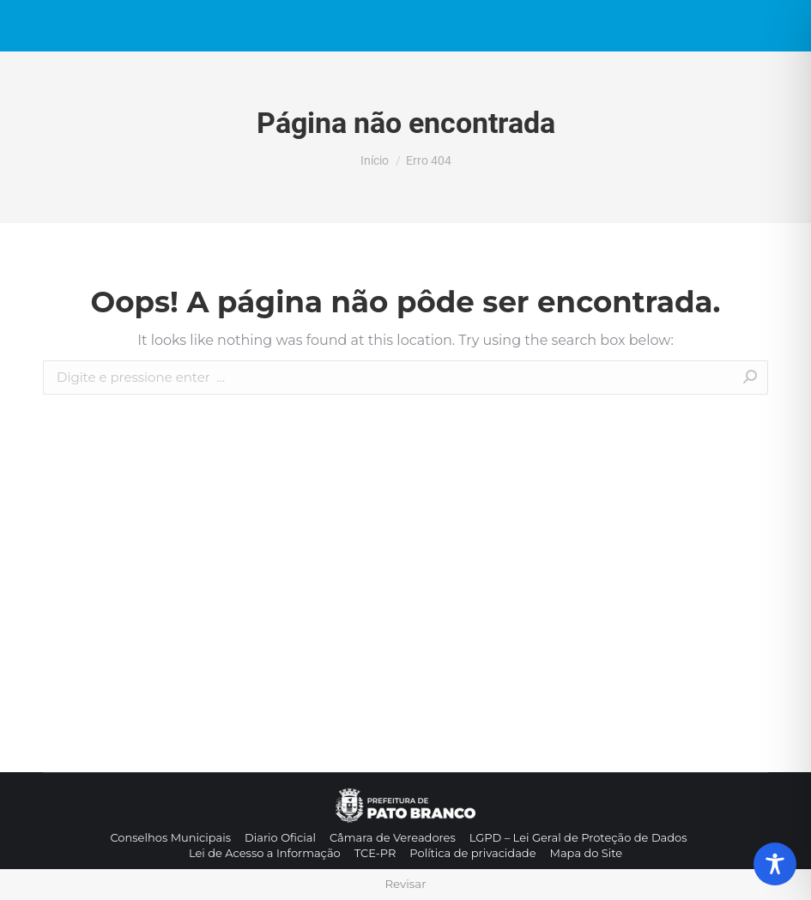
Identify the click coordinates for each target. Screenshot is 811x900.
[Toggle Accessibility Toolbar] (775, 864)
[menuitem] (170, 837)
